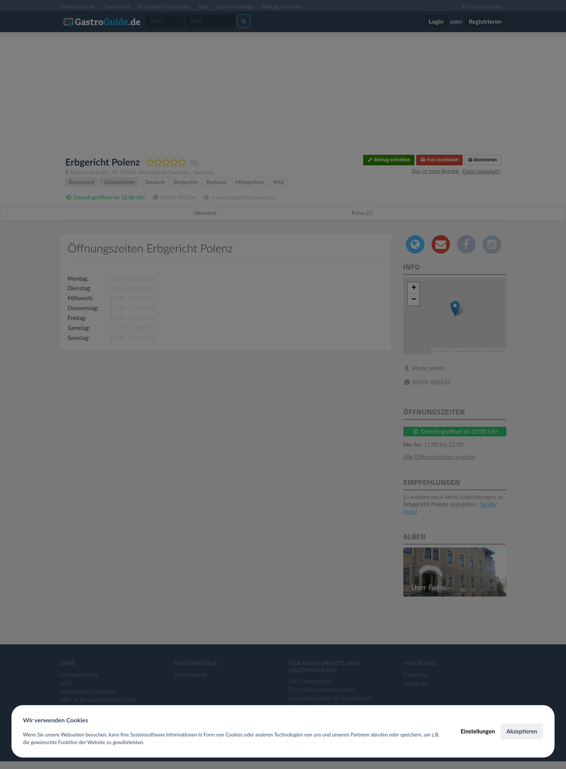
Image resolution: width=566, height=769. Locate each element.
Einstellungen (478, 731)
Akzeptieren (521, 731)
